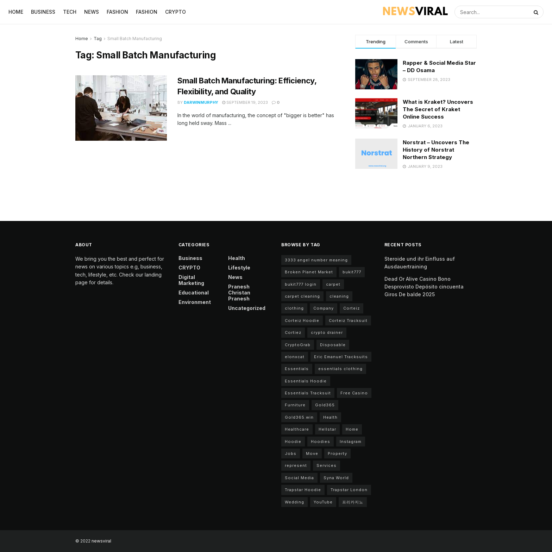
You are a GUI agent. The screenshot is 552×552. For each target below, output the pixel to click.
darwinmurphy (201, 102)
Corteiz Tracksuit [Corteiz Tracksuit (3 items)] (348, 320)
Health (236, 258)
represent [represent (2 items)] (296, 465)
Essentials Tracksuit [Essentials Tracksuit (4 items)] (308, 393)
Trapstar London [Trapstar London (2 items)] (349, 489)
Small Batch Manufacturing (134, 38)
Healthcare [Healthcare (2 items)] (297, 429)
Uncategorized (246, 308)
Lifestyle (239, 268)
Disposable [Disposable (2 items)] (333, 344)
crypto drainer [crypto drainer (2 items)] (327, 332)
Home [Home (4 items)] (352, 429)
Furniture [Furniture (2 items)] (295, 404)
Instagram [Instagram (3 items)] (351, 441)
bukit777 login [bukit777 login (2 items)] (300, 284)
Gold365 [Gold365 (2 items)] (325, 404)
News (91, 12)
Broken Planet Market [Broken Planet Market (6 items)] (309, 271)
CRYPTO (175, 12)
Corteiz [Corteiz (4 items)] (351, 308)
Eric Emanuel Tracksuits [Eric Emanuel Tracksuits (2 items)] (341, 356)
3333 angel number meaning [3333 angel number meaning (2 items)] (316, 260)
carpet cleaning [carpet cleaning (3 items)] (302, 296)
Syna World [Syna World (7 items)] (336, 477)
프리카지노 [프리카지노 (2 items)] (352, 502)
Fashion (117, 12)
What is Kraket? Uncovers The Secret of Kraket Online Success (438, 109)
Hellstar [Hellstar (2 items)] (327, 429)
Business (43, 12)
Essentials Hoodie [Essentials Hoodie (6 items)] (306, 381)
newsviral (101, 541)
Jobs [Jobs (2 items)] (290, 453)
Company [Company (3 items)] (323, 308)
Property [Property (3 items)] (337, 453)
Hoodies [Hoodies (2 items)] (320, 441)
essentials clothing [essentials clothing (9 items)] (340, 368)
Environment (194, 302)
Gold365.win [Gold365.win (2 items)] (299, 417)
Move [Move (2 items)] (312, 453)
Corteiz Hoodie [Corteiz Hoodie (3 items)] (302, 320)
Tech (69, 12)
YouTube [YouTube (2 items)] (323, 502)
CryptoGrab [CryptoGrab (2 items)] (297, 344)
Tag (98, 38)
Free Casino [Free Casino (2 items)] (354, 393)
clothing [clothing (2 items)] (294, 308)
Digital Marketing (191, 280)
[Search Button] (537, 12)
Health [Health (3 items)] (330, 417)
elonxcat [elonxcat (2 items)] (295, 356)
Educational (193, 293)
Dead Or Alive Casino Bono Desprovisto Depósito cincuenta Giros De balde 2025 (424, 287)
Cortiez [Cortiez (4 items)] (293, 332)
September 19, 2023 (245, 102)
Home (15, 12)
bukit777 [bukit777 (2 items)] (352, 271)
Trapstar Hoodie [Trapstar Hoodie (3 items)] (303, 489)
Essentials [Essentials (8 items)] (297, 368)
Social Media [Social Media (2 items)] (299, 477)
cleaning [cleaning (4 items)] (339, 296)
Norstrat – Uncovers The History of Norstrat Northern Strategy (436, 149)
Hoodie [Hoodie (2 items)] (293, 441)
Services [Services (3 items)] (326, 465)
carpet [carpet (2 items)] (333, 284)
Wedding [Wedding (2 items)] (294, 502)
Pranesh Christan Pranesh (239, 293)
